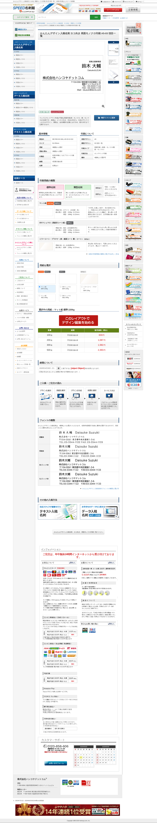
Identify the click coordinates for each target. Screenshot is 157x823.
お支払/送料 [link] (20, 284)
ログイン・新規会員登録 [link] (24, 313)
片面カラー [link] (19, 63)
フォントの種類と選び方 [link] (24, 236)
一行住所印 (115, 18)
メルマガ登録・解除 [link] (23, 317)
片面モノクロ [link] (20, 67)
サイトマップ (128, 2)
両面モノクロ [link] (20, 59)
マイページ (117, 2)
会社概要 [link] (19, 352)
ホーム (140, 2)
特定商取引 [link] (20, 292)
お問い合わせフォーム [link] (23, 339)
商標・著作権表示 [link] (22, 296)
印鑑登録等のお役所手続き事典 (132, 334)
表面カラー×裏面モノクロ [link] (24, 107)
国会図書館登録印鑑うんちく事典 (132, 328)
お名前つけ (124, 18)
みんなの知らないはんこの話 (132, 345)
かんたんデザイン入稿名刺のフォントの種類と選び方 (100, 488)
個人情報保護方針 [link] (22, 304)
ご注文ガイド (106, 2)
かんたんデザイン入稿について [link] (24, 248)
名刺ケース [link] (19, 183)
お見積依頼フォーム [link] (23, 335)
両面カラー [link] (19, 55)
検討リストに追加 (106, 118)
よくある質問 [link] (21, 331)
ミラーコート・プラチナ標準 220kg (89, 288)
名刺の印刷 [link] (20, 267)
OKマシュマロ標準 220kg (66, 287)
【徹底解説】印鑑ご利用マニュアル (132, 339)
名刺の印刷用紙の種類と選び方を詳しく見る (104, 254)
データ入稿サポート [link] (23, 218)
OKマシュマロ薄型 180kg (66, 296)
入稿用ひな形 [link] (21, 222)
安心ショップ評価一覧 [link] (23, 364)
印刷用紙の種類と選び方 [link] (24, 201)
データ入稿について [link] (23, 214)
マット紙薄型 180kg (44, 296)
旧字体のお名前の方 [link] (23, 205)
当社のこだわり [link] (21, 349)
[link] (24, 45)
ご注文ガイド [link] (21, 280)
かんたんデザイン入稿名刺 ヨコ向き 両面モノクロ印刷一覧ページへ (78, 532)
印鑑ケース (106, 18)
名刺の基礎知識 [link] (21, 271)
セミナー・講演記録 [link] (23, 372)
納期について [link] (21, 288)
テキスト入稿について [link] (23, 232)
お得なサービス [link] (21, 321)
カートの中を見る (113, 10)
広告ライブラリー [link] (22, 368)
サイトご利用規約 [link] (22, 300)
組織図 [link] (19, 356)
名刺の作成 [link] (20, 263)
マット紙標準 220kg (44, 287)
